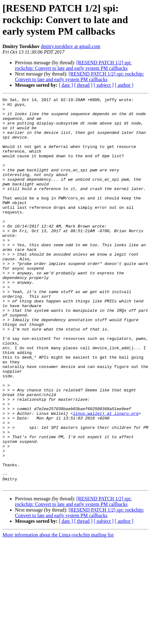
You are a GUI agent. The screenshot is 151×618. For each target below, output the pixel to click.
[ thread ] (83, 85)
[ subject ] (104, 85)
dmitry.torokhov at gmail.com (70, 46)
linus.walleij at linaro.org (106, 477)
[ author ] (124, 85)
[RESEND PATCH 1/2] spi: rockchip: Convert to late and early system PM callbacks (73, 65)
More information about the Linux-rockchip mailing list (58, 612)
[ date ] (66, 85)
